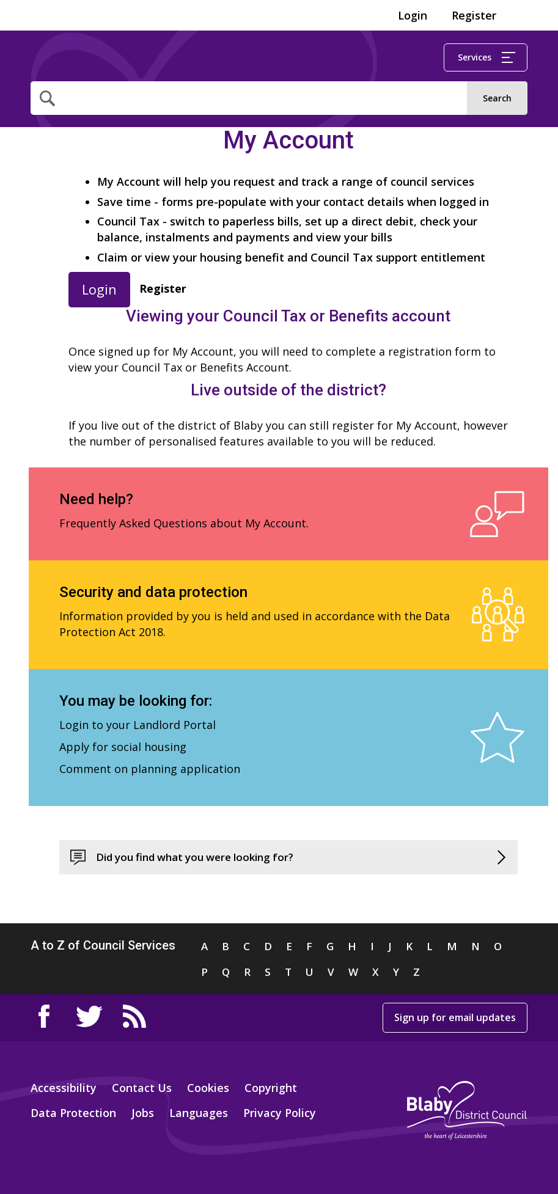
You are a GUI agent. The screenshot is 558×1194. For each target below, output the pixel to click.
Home (78, 58)
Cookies (208, 1087)
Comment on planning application (149, 768)
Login (412, 15)
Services (486, 57)
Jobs (142, 1112)
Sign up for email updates (455, 1017)
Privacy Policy (279, 1112)
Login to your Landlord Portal (137, 724)
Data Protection (73, 1112)
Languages (198, 1112)
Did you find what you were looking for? (194, 857)
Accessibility (64, 1087)
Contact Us (142, 1087)
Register (474, 15)
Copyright (270, 1087)
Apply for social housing (122, 746)
